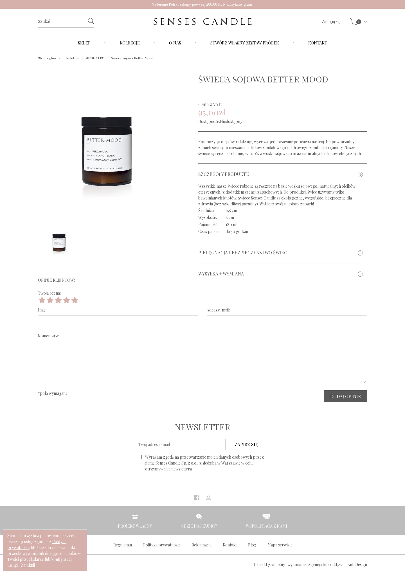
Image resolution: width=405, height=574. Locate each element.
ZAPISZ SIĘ (246, 444)
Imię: (42, 310)
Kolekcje (130, 43)
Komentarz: (48, 335)
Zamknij (28, 565)
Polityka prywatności (161, 545)
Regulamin (122, 545)
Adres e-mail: (218, 310)
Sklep (84, 43)
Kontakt (317, 43)
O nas (175, 43)
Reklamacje (202, 545)
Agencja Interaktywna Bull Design (337, 564)
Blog (252, 545)
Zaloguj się (331, 21)
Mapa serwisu (279, 545)
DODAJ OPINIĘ (345, 396)
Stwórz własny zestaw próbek (244, 43)
